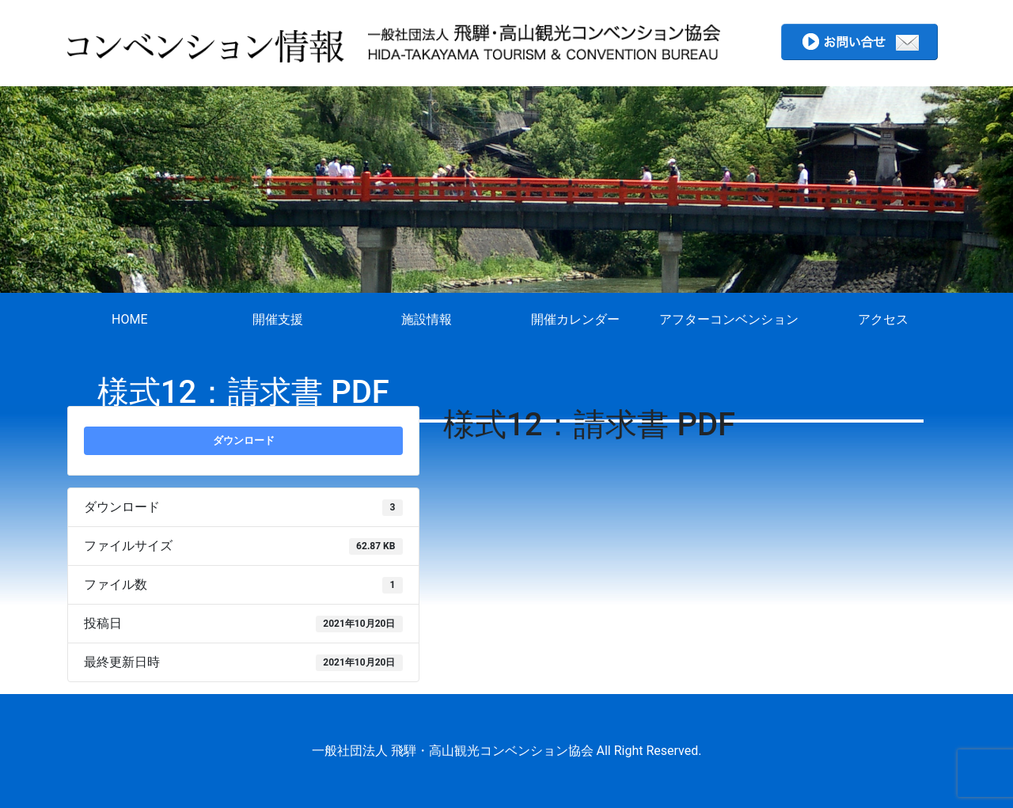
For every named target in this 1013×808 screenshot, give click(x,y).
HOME (129, 319)
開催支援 (277, 319)
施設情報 (426, 319)
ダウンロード (244, 440)
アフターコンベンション (729, 319)
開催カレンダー (575, 319)
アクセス (883, 319)
